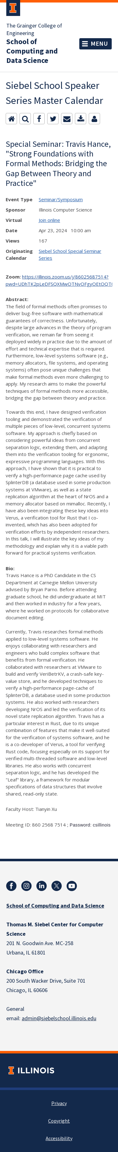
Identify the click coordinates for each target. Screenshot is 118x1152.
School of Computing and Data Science (32, 51)
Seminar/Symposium (61, 199)
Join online (49, 220)
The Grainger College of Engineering (34, 29)
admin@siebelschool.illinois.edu (59, 1018)
